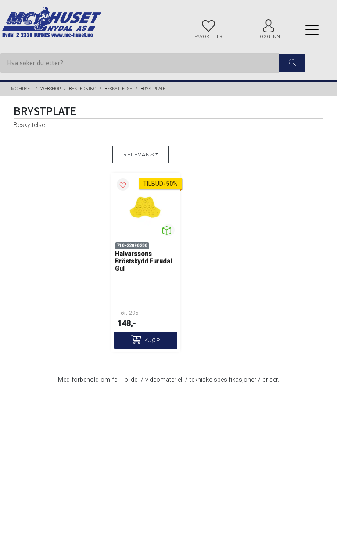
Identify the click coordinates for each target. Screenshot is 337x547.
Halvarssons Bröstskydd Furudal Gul (143, 261)
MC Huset (21, 88)
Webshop (50, 88)
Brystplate (152, 88)
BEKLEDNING (83, 88)
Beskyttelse (118, 88)
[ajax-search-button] (292, 63)
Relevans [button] (138, 154)
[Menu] (312, 29)
